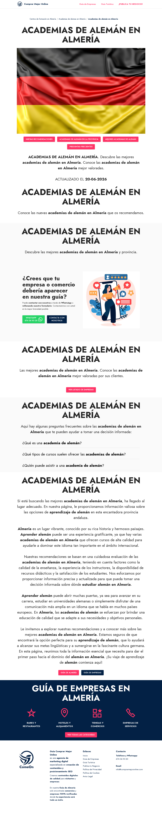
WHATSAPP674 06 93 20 (34, 320)
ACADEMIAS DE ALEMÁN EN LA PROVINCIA (79, 139)
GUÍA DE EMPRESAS (93, 673)
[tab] (81, 443)
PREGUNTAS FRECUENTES (81, 147)
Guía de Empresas (87, 5)
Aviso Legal (88, 777)
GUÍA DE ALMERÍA (68, 673)
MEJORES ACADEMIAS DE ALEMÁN (123, 139)
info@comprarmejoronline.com (129, 770)
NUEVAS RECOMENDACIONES (36, 139)
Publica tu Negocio (91, 767)
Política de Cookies (91, 774)
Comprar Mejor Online (41, 5)
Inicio (85, 756)
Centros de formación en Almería (43, 19)
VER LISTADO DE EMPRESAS (81, 390)
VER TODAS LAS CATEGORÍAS (81, 736)
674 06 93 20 (122, 760)
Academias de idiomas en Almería (72, 19)
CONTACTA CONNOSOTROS (58, 320)
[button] (81, 443)
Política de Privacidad (92, 770)
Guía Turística (107, 5)
